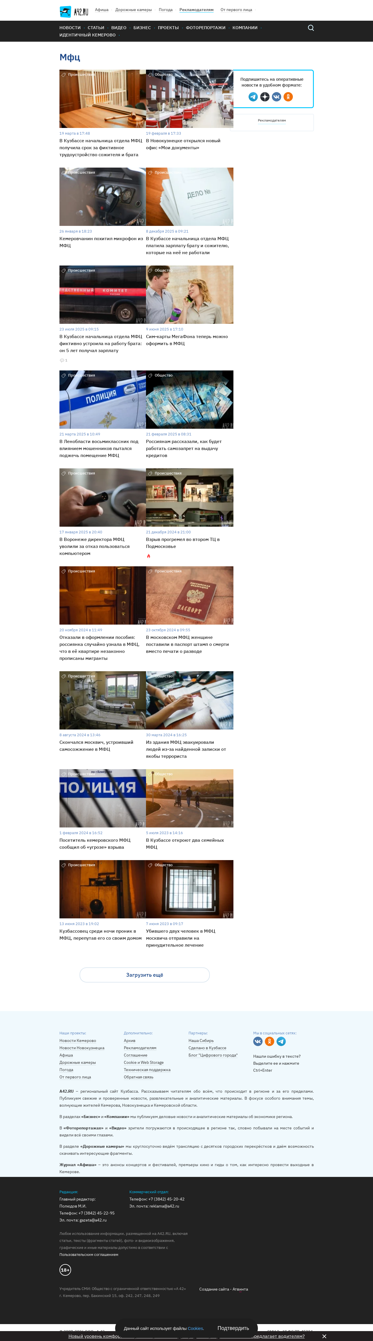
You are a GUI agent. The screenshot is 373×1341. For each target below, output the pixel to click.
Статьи (96, 27)
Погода (166, 9)
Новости (70, 27)
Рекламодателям (197, 9)
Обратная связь (138, 1077)
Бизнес (142, 27)
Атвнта (240, 1289)
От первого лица (236, 9)
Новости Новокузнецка (81, 1047)
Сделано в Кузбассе (207, 1047)
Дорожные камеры (133, 9)
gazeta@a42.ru (93, 1220)
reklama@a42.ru (164, 1206)
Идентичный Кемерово (87, 35)
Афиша (101, 9)
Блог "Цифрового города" (213, 1055)
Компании (245, 27)
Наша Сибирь (201, 1040)
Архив (130, 1040)
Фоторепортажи (206, 27)
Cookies (195, 1328)
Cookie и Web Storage (144, 1062)
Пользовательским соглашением (88, 1254)
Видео (118, 27)
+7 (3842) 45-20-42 (166, 1199)
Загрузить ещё (144, 974)
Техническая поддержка (147, 1069)
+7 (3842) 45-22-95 (96, 1213)
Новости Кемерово (77, 1040)
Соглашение (135, 1055)
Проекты (168, 27)
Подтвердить (233, 1328)
